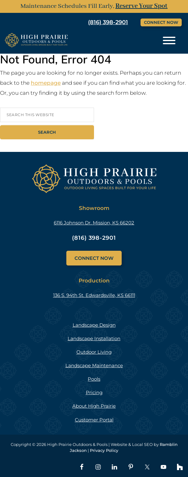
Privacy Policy (104, 450)
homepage (46, 83)
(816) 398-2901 (108, 22)
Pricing (94, 392)
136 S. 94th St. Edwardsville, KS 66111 (94, 295)
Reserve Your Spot (141, 6)
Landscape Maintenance (94, 365)
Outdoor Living (94, 352)
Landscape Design (94, 325)
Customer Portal (94, 419)
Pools (94, 379)
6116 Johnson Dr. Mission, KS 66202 (94, 222)
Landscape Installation (94, 338)
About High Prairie (94, 406)
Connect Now (161, 22)
